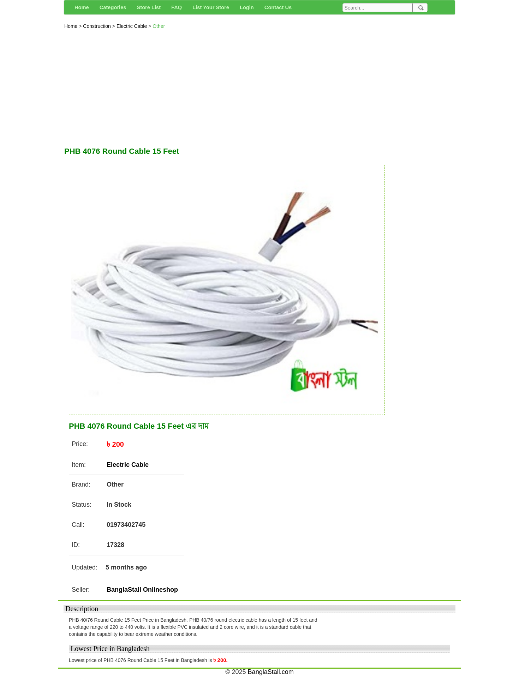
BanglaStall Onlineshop (142, 589)
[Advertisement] (259, 86)
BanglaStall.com (271, 671)
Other (159, 26)
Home (71, 26)
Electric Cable (132, 26)
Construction (97, 26)
